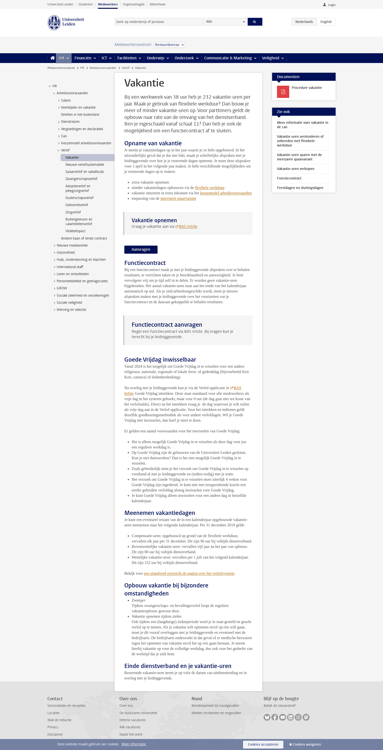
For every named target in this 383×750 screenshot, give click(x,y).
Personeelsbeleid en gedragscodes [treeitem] (80, 281)
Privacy (52, 727)
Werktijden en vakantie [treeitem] (76, 107)
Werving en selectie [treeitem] (69, 309)
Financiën (82, 58)
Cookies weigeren (307, 744)
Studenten (85, 4)
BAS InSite (188, 226)
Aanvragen (141, 249)
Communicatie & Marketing (228, 58)
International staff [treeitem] (67, 267)
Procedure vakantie (307, 87)
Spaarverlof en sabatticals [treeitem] (84, 171)
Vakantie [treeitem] (72, 157)
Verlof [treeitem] (63, 150)
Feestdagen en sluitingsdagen (300, 188)
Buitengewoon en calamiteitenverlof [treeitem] (78, 221)
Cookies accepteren (263, 744)
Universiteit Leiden (60, 4)
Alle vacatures (129, 727)
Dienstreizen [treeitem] (68, 121)
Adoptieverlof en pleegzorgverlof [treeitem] (77, 188)
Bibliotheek (158, 4)
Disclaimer (55, 734)
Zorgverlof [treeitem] (73, 212)
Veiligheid (270, 58)
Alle (209, 21)
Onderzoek (184, 58)
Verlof (125, 68)
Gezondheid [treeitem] (63, 252)
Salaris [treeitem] (63, 100)
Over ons (126, 705)
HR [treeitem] (52, 86)
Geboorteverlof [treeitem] (76, 205)
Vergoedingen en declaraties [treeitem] (79, 129)
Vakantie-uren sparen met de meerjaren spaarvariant (299, 157)
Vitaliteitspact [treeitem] (75, 231)
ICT (104, 58)
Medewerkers (108, 4)
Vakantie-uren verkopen (295, 169)
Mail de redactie (59, 720)
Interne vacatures (132, 720)
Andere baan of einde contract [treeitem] (84, 238)
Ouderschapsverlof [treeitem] (79, 198)
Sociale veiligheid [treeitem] (67, 302)
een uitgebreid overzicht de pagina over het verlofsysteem (189, 573)
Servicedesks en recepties (66, 705)
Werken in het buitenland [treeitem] (80, 114)
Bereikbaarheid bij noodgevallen (215, 705)
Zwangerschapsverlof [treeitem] (81, 179)
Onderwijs (155, 58)
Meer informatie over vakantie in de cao (302, 124)
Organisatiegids (134, 4)
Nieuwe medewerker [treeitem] (70, 245)
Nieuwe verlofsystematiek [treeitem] (84, 164)
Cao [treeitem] (61, 136)
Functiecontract (289, 178)
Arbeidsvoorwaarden (103, 68)
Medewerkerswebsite (61, 68)
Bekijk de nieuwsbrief (280, 705)
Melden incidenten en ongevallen (216, 713)
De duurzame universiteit (138, 713)
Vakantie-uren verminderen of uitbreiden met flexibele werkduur (300, 141)
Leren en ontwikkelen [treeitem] (70, 274)
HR (61, 58)
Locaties (53, 713)
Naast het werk (130, 734)
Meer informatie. (134, 744)
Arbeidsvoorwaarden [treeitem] (70, 93)
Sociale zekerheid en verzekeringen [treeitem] (80, 295)
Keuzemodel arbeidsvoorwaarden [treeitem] (83, 143)
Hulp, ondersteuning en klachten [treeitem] (79, 259)
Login (332, 5)
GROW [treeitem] (59, 288)
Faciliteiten (127, 58)
